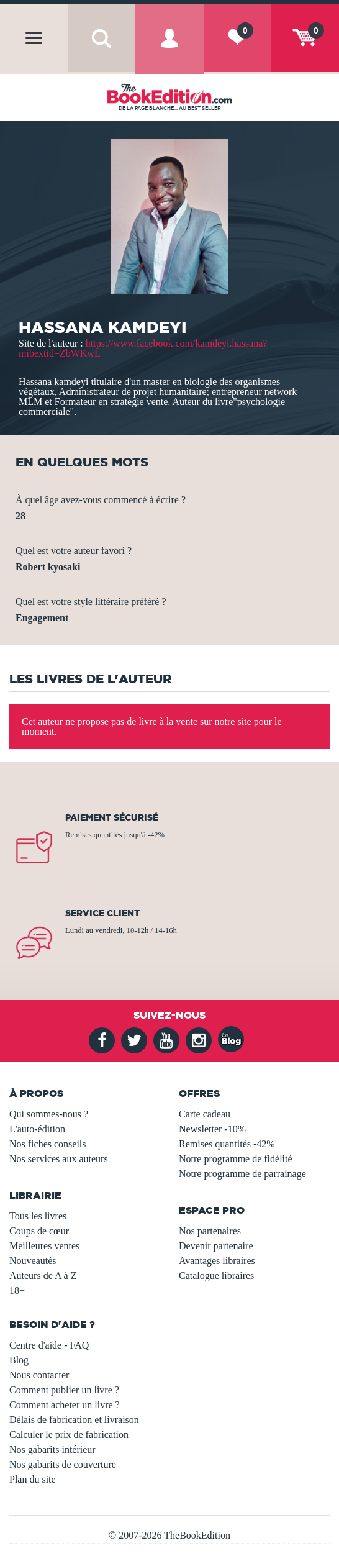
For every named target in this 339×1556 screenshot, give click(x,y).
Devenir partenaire (216, 1245)
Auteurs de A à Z (42, 1275)
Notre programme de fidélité (235, 1158)
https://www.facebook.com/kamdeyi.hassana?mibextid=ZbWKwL (143, 348)
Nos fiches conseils (47, 1144)
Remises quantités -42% (227, 1144)
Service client (102, 913)
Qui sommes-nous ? (48, 1114)
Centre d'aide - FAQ (49, 1345)
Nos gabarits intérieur (52, 1449)
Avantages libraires (217, 1260)
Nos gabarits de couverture (62, 1464)
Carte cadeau (204, 1114)
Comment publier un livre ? (64, 1390)
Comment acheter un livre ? (64, 1404)
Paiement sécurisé (111, 817)
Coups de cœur (39, 1231)
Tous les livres (37, 1216)
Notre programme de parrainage (242, 1173)
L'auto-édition (37, 1129)
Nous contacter (39, 1375)
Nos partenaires (210, 1231)
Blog (19, 1360)
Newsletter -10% (212, 1129)
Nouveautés (32, 1260)
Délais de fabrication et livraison (74, 1419)
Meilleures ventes (44, 1245)
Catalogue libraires (216, 1275)
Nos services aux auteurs (58, 1158)
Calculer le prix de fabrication (69, 1434)
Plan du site (32, 1479)
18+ (17, 1290)
